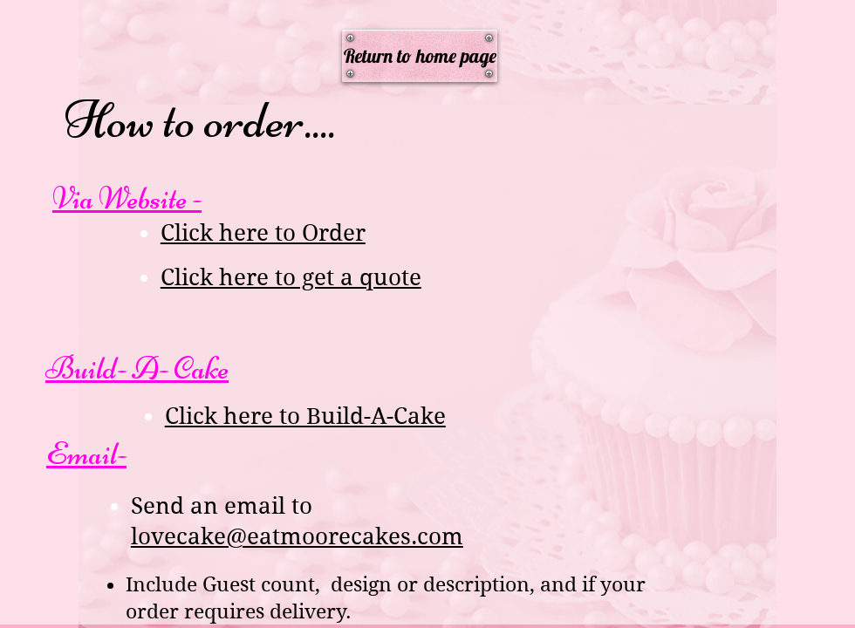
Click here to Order (263, 233)
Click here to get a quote (291, 277)
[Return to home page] (419, 56)
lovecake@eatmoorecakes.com (297, 536)
